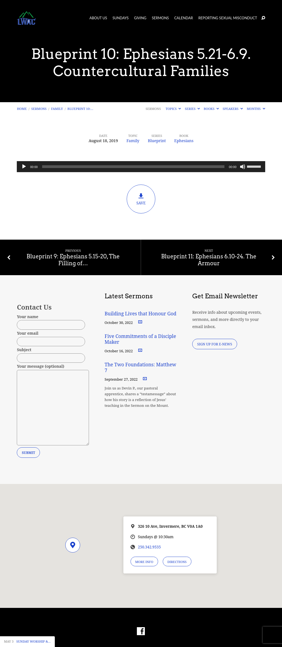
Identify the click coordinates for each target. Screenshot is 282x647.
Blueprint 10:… (80, 109)
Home (22, 109)
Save (141, 199)
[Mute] (242, 166)
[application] (141, 166)
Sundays (120, 18)
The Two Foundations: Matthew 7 (140, 367)
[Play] (24, 166)
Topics (173, 109)
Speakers (233, 109)
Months (256, 109)
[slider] (133, 166)
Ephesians (184, 140)
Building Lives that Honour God (141, 313)
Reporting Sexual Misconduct (227, 18)
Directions (177, 562)
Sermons (160, 18)
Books (211, 109)
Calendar (183, 18)
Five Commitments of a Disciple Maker (140, 339)
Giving (140, 18)
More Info (144, 562)
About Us (98, 18)
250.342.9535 (149, 546)
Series (192, 109)
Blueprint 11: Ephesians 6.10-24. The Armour (208, 260)
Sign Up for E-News (214, 344)
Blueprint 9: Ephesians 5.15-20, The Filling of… (73, 260)
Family (57, 109)
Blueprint (157, 140)
